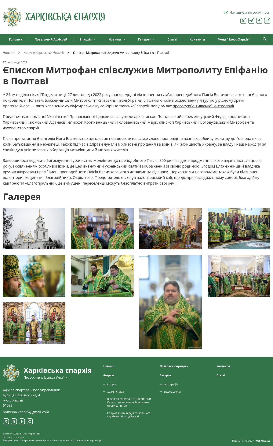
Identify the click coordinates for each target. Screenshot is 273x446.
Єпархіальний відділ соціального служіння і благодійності (128, 414)
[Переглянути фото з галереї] (34, 228)
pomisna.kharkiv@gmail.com (26, 412)
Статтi (221, 375)
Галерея (165, 375)
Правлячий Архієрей (174, 366)
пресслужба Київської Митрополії (203, 105)
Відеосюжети (172, 391)
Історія (111, 384)
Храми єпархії (116, 391)
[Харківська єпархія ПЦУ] (54, 17)
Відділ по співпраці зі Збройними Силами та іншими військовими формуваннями (129, 402)
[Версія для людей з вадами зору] (247, 12)
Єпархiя (108, 375)
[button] (264, 39)
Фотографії (171, 384)
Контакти (223, 366)
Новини (108, 366)
